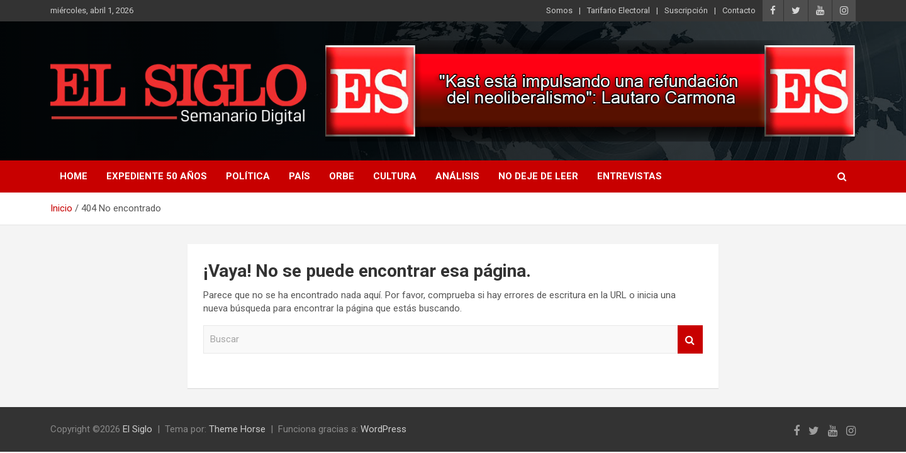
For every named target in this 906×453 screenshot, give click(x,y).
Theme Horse (237, 429)
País (299, 176)
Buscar (690, 339)
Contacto (739, 10)
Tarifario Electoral (618, 10)
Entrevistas (629, 176)
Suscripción (686, 10)
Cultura (395, 176)
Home (73, 176)
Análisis (457, 176)
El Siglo (137, 429)
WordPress (383, 429)
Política (248, 176)
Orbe (341, 176)
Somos (559, 10)
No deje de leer (538, 176)
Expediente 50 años (156, 176)
